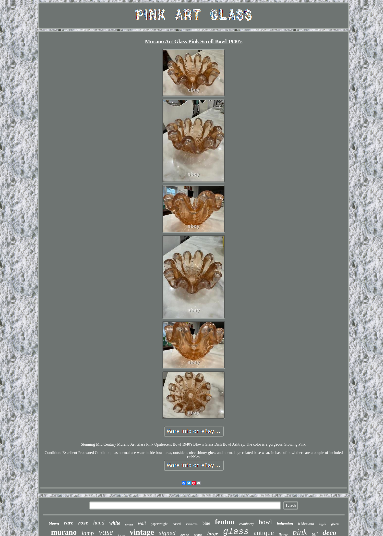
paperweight (159, 524)
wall (142, 523)
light (322, 524)
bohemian (285, 524)
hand (99, 523)
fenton (224, 522)
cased (177, 524)
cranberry (246, 524)
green (335, 524)
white (114, 523)
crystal (129, 524)
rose (83, 522)
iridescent (306, 523)
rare (68, 523)
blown (54, 523)
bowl (265, 522)
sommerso (192, 524)
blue (206, 523)
